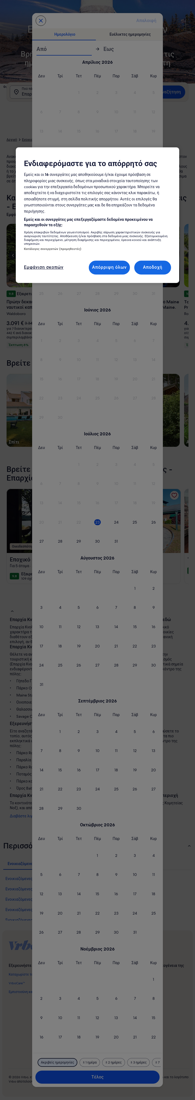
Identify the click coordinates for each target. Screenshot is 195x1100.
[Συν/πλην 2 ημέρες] (113, 1062)
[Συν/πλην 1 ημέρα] (90, 1062)
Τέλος (98, 1077)
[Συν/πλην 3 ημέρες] (138, 1062)
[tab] (64, 34)
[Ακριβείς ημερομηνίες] (57, 1062)
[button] (78, 92)
